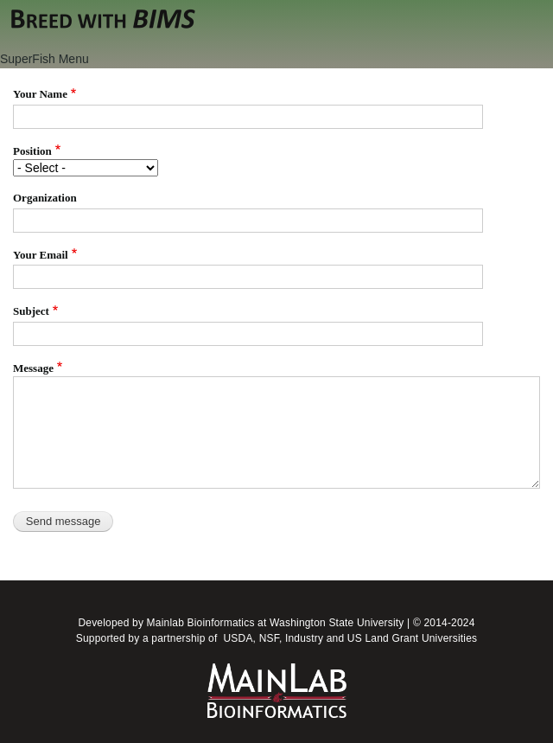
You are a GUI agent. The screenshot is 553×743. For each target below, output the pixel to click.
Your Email (40, 254)
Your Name (40, 93)
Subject (31, 310)
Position (32, 150)
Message (33, 368)
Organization (45, 197)
